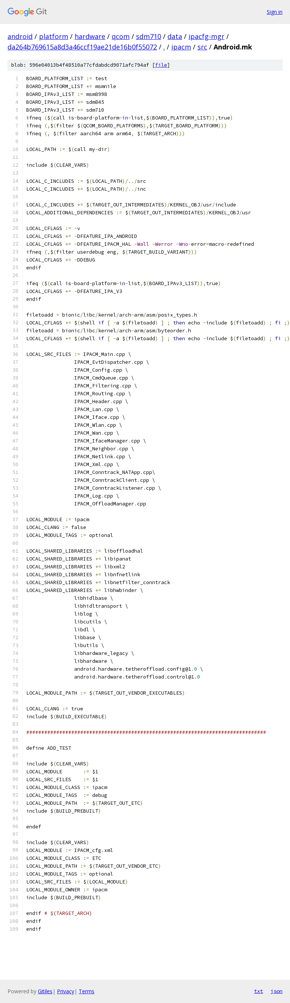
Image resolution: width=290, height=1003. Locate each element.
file (161, 65)
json (277, 991)
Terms (86, 991)
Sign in (275, 11)
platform (53, 36)
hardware (90, 36)
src (202, 46)
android (20, 36)
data (174, 36)
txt (258, 991)
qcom (121, 36)
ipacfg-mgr (206, 36)
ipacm (181, 46)
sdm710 (148, 36)
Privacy (65, 991)
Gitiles (45, 991)
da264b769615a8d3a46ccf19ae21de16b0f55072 (82, 46)
